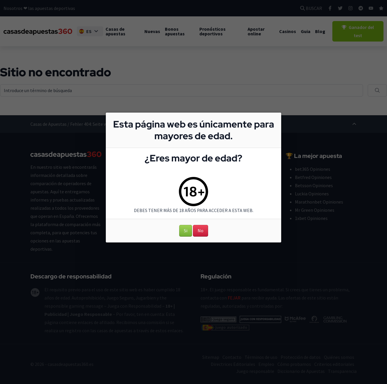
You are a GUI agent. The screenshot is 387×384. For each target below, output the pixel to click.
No (200, 230)
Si (185, 230)
